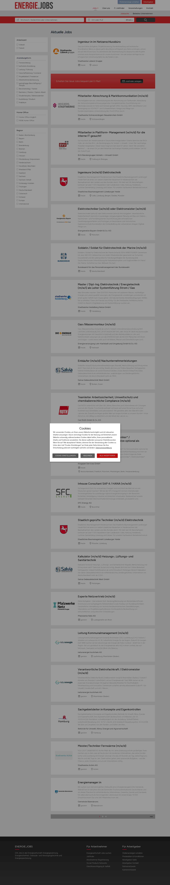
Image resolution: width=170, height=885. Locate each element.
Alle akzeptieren (107, 456)
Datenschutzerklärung (104, 448)
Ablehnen (87, 456)
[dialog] (85, 442)
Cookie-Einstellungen (65, 456)
